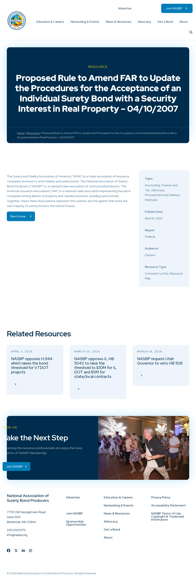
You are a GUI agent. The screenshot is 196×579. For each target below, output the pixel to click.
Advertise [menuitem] (125, 8)
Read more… (18, 216)
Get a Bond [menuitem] (165, 22)
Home (21, 133)
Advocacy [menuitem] (144, 22)
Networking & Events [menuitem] (84, 22)
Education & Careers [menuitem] (50, 22)
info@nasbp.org (17, 535)
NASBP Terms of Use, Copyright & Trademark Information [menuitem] (167, 516)
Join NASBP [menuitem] (173, 8)
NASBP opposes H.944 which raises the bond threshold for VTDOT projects (31, 365)
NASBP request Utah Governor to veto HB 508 (160, 361)
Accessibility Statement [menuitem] (168, 505)
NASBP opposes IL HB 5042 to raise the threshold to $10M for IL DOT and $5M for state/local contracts (95, 367)
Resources (33, 133)
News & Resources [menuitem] (118, 22)
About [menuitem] (183, 22)
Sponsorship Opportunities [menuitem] (76, 522)
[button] (64, 22)
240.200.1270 (16, 530)
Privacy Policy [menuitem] (160, 497)
